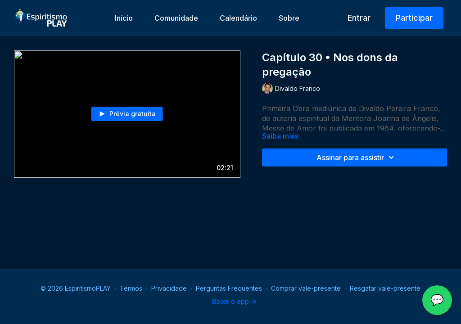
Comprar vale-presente (306, 288)
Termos (131, 288)
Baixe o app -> (234, 301)
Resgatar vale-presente (385, 288)
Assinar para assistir (356, 157)
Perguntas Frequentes (229, 288)
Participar (414, 17)
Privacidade (169, 288)
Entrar (359, 17)
